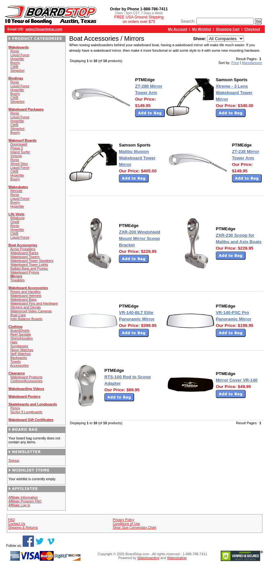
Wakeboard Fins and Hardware (34, 303)
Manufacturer (252, 63)
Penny (15, 408)
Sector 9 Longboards (26, 412)
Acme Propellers (22, 249)
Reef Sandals (20, 334)
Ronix (14, 51)
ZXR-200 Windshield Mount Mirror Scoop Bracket (139, 238)
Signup (13, 460)
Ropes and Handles (25, 292)
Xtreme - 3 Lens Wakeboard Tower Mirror (234, 93)
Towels (15, 361)
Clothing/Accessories (26, 381)
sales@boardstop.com (44, 29)
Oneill (14, 222)
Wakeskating (177, 558)
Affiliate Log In (19, 505)
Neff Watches (20, 354)
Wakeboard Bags (23, 299)
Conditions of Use (126, 523)
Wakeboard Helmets (25, 295)
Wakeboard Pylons (24, 272)
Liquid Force (19, 55)
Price (235, 63)
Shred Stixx (19, 164)
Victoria (16, 156)
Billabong (17, 218)
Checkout (252, 29)
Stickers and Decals (25, 307)
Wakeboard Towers (25, 257)
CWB (14, 67)
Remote (16, 191)
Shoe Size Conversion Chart (134, 527)
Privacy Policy (123, 520)
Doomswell (18, 144)
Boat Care (18, 315)
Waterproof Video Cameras (31, 311)
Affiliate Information (23, 497)
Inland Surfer (20, 152)
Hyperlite (17, 59)
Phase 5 (16, 148)
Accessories (19, 365)
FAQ (11, 520)
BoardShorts (19, 330)
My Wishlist (201, 29)
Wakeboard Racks (24, 253)
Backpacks (18, 358)
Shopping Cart (227, 29)
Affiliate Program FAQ (25, 501)
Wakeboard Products (26, 377)
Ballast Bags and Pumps (29, 268)
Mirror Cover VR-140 (237, 380)
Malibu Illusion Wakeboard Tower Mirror (137, 158)
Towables (17, 280)
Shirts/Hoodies (21, 338)
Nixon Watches (21, 350)
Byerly (15, 63)
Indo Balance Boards (26, 319)
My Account (177, 29)
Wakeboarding (148, 558)
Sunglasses (19, 346)
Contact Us (16, 523)
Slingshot (17, 70)
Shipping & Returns (23, 527)
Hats (13, 342)
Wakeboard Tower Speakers (31, 261)
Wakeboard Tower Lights (29, 264)
